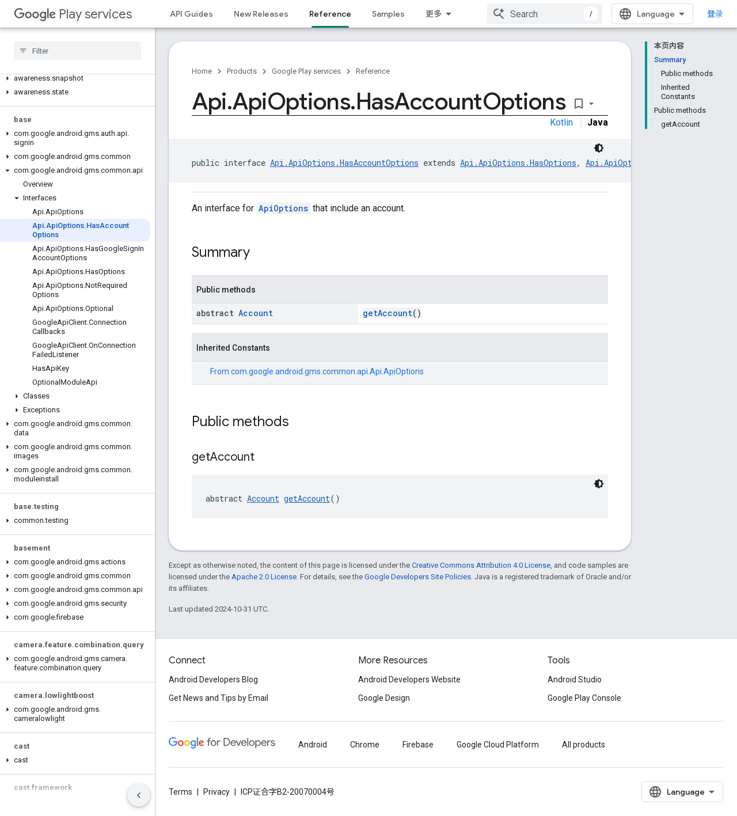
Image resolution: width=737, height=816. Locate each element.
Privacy (216, 791)
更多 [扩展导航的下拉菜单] (434, 14)
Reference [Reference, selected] (330, 14)
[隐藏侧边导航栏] (138, 795)
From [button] (317, 371)
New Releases (261, 14)
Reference (373, 71)
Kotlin (561, 122)
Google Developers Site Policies (417, 576)
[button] (75, 78)
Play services (73, 14)
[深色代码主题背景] (599, 148)
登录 (715, 13)
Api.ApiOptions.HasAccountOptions (344, 162)
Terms (180, 791)
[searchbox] (77, 50)
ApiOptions (283, 208)
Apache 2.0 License (264, 576)
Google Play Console (584, 698)
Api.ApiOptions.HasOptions (518, 162)
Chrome (364, 744)
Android (312, 744)
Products (242, 71)
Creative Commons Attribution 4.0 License (481, 565)
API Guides (191, 14)
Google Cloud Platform (498, 744)
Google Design (384, 698)
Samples (388, 14)
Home (202, 71)
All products (583, 744)
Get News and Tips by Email (218, 698)
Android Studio (575, 679)
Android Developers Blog (213, 679)
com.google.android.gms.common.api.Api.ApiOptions (327, 371)
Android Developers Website (409, 679)
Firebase (418, 744)
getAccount (387, 313)
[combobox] (544, 13)
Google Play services (306, 71)
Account (255, 313)
